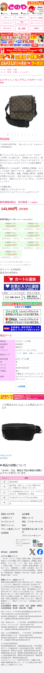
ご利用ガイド (22, 17)
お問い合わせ (7, 28)
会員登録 (5, 533)
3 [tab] (15, 135)
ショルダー (24, 72)
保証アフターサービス (22, 23)
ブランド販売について (10, 529)
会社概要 (26, 514)
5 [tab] (22, 135)
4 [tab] (18, 135)
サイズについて (7, 23)
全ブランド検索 (36, 18)
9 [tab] (36, 135)
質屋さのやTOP (7, 514)
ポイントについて (36, 23)
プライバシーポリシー (31, 536)
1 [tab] (8, 135)
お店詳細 (21, 386)
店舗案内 (36, 28)
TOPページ (7, 17)
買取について (27, 518)
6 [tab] (25, 135)
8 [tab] (32, 135)
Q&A (24, 525)
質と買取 (22, 29)
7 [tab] (29, 135)
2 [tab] (11, 135)
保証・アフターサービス (32, 522)
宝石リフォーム (7, 525)
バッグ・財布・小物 (8, 69)
